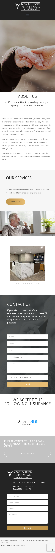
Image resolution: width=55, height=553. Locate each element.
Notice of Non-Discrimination (13, 546)
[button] (28, 15)
